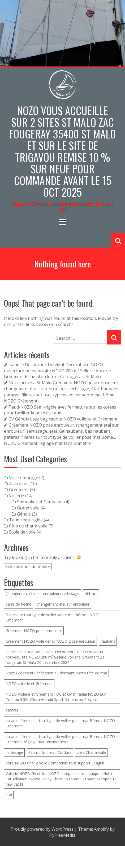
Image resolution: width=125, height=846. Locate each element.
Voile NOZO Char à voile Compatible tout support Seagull (55, 763)
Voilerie (16, 496)
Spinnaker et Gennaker (40, 502)
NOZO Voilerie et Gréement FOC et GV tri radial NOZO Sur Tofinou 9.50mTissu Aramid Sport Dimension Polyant (56, 697)
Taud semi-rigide (26, 520)
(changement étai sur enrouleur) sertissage (42, 593)
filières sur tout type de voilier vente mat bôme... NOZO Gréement (53, 617)
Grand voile (28, 508)
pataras (12, 710)
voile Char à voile (91, 752)
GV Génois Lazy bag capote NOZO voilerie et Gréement (63, 419)
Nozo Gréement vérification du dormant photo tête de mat (56, 672)
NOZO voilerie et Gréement (29, 683)
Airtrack (91, 593)
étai (9, 794)
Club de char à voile (28, 526)
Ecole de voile (22, 532)
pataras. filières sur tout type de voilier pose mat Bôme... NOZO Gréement (60, 723)
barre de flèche (18, 604)
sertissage (14, 752)
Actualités (18, 483)
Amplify (101, 829)
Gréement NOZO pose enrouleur (34, 630)
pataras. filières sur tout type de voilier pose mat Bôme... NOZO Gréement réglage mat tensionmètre (60, 739)
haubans (108, 641)
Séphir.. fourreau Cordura (49, 752)
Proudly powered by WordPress (42, 829)
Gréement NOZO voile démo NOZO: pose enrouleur (50, 641)
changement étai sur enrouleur (63, 604)
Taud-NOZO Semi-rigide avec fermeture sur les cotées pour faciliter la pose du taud (60, 410)
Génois (24, 514)
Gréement (19, 490)
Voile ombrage (23, 478)
